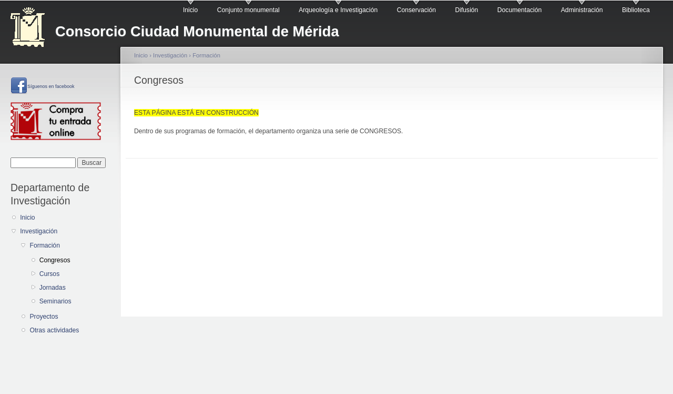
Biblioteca (636, 10)
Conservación (416, 10)
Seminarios (55, 301)
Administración (582, 10)
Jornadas (52, 287)
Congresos (54, 260)
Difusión (466, 10)
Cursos (49, 274)
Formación (44, 245)
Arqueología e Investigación (338, 10)
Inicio (190, 10)
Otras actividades (54, 330)
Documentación (519, 10)
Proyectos (43, 316)
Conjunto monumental (248, 10)
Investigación (38, 231)
